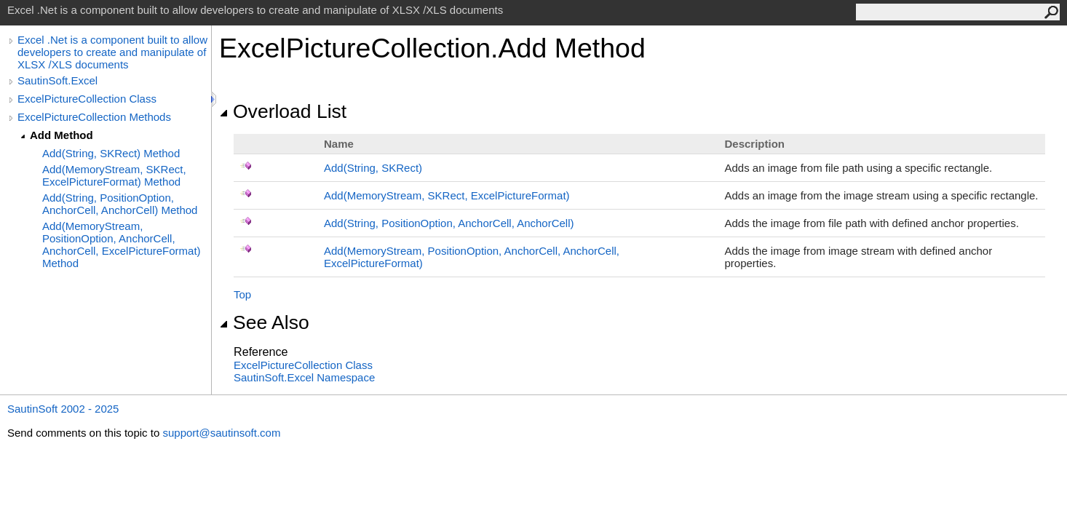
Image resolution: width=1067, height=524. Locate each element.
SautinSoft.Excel (57, 80)
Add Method (61, 135)
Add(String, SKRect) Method (111, 153)
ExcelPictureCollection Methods (94, 117)
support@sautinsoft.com (221, 432)
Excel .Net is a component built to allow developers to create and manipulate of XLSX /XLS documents (112, 52)
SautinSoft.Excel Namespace (304, 377)
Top (242, 294)
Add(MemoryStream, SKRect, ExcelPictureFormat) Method (114, 175)
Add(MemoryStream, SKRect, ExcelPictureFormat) (447, 195)
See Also (264, 322)
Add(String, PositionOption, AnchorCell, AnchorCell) (449, 223)
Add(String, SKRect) (373, 168)
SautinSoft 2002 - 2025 (63, 408)
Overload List (282, 111)
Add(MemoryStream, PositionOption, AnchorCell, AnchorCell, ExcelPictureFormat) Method (121, 244)
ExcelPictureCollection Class (86, 98)
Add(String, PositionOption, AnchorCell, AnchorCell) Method (119, 203)
